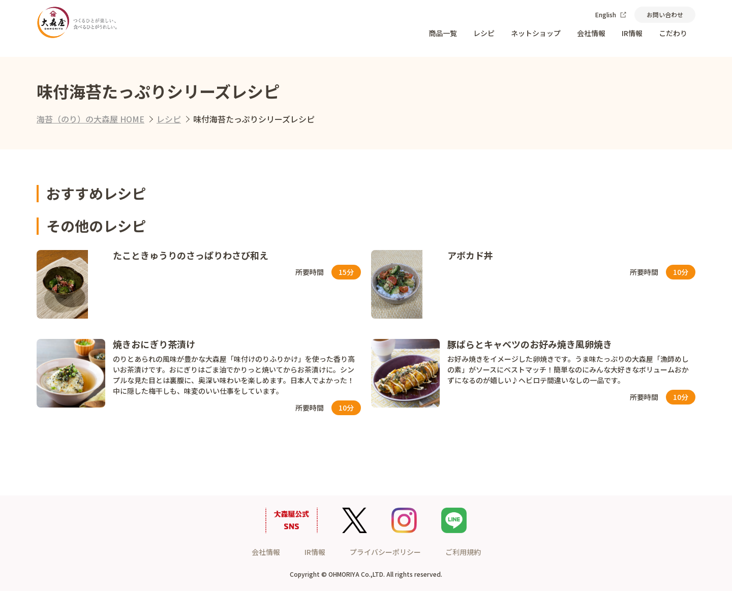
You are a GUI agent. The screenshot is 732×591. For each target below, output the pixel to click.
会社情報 (591, 33)
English (610, 14)
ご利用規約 (463, 552)
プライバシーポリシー (385, 552)
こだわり (673, 33)
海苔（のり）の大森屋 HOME (90, 119)
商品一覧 (443, 33)
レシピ (484, 33)
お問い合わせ (665, 14)
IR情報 (632, 33)
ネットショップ (536, 33)
